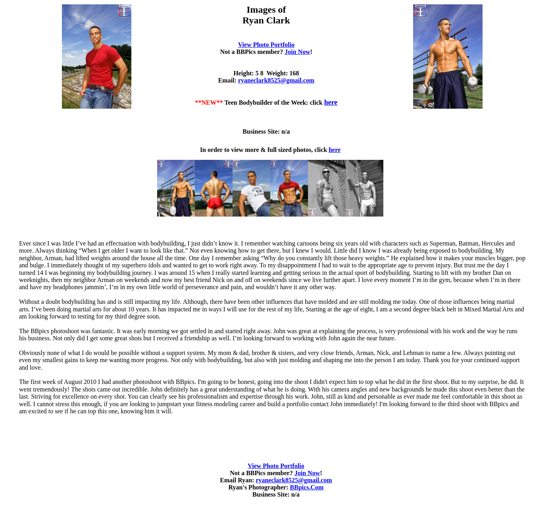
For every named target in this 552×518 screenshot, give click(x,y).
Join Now (297, 51)
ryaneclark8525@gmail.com (276, 80)
